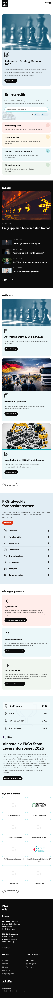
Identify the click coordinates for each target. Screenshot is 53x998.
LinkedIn (30, 960)
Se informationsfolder (14, 651)
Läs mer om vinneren (12, 778)
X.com (30, 967)
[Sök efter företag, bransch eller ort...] (26, 109)
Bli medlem (8, 522)
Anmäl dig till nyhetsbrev (15, 620)
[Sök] (46, 109)
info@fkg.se (6, 948)
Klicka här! (11, 81)
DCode (23, 991)
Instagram (31, 963)
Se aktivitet (11, 349)
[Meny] (48, 3)
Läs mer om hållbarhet (15, 684)
